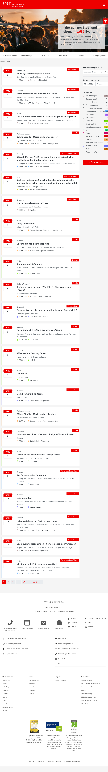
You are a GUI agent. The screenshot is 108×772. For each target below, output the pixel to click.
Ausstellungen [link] (27, 55)
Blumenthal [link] (6, 680)
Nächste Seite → (35, 582)
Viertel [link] (4, 710)
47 (24, 582)
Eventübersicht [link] (34, 680)
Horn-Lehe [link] (5, 690)
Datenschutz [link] (32, 761)
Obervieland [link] (6, 704)
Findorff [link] (4, 683)
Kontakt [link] (58, 761)
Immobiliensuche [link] (86, 680)
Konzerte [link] (63, 55)
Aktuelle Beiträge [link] (60, 680)
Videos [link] (83, 690)
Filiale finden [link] (85, 704)
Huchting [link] (5, 693)
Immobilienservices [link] (87, 687)
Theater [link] (81, 55)
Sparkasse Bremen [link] (9, 55)
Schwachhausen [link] (7, 707)
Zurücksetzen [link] (97, 162)
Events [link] (31, 677)
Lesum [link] (4, 697)
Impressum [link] (41, 761)
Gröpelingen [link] (6, 687)
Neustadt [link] (5, 700)
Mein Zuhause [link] (85, 677)
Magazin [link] (58, 677)
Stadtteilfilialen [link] (7, 677)
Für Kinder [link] (45, 55)
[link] (105, 21)
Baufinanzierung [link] (86, 693)
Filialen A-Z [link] (50, 761)
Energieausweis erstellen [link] (89, 700)
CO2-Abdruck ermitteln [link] (88, 697)
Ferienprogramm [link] (99, 55)
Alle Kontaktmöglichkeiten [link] (66, 611)
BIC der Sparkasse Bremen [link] (71, 761)
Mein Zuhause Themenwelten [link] (90, 683)
